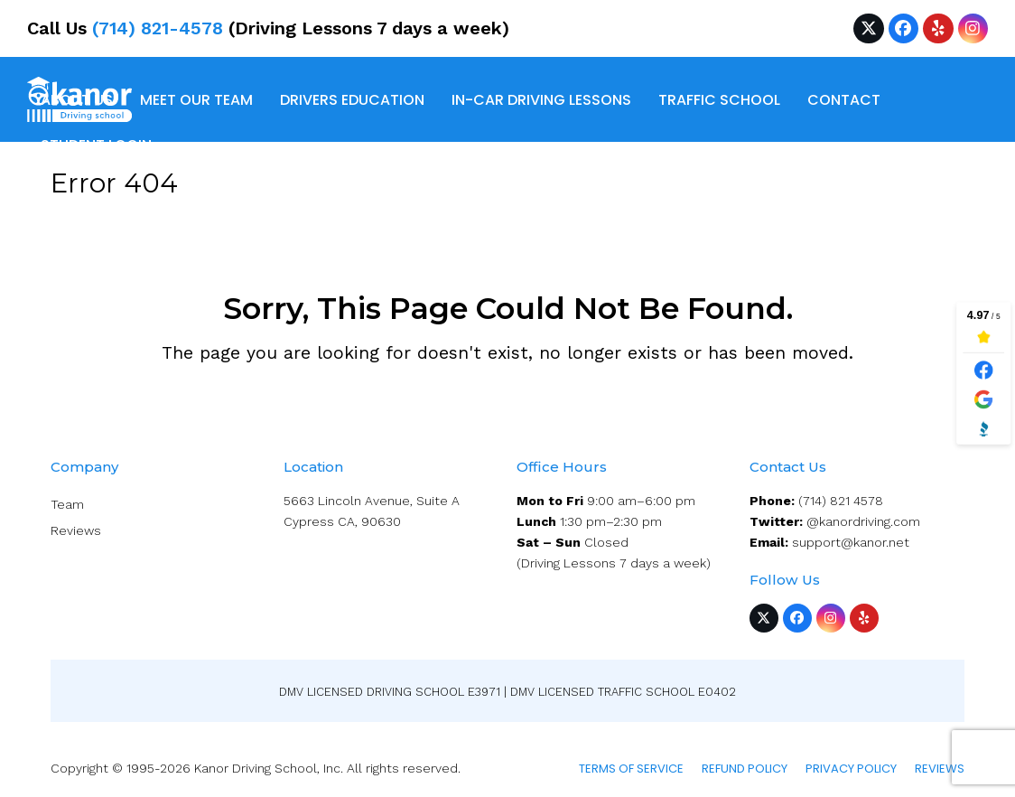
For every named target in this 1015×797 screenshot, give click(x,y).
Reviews (76, 530)
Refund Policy (744, 768)
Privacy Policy (851, 768)
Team (67, 504)
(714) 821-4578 (157, 28)
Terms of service (631, 768)
